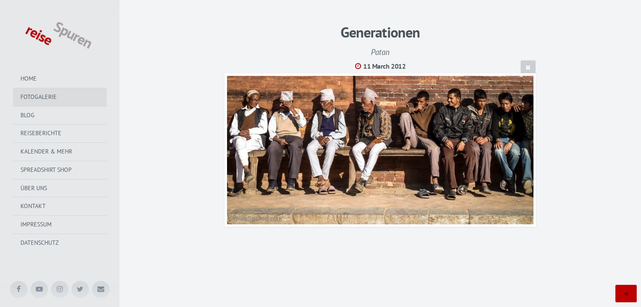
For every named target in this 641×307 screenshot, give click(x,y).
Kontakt (33, 206)
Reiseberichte (40, 133)
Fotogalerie (38, 97)
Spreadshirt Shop (46, 170)
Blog (27, 115)
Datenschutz (39, 242)
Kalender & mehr (46, 151)
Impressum (36, 224)
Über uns (33, 188)
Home (28, 78)
